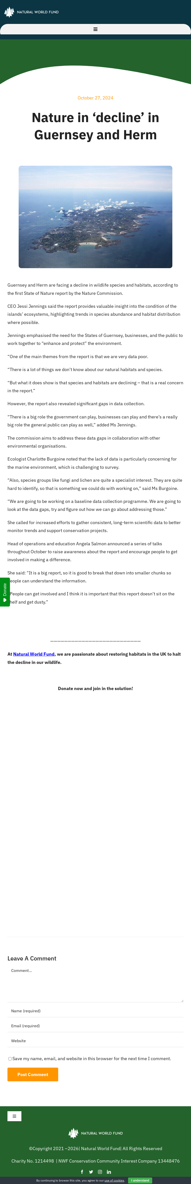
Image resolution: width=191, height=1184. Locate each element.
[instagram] (100, 1172)
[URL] (95, 1041)
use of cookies (114, 1180)
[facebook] (82, 1172)
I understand (140, 1180)
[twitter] (91, 1172)
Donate (5, 592)
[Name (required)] (95, 1011)
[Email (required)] (95, 1026)
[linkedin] (109, 1172)
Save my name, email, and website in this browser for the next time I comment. (91, 1058)
